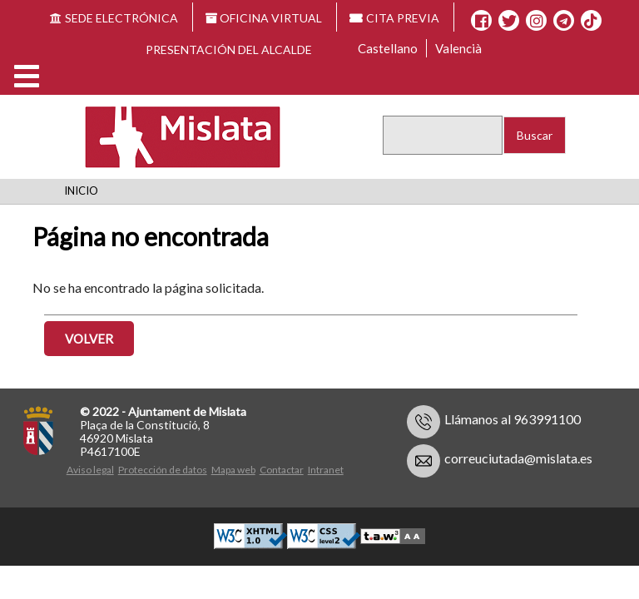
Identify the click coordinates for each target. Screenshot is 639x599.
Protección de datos (162, 469)
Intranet (326, 469)
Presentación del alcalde (229, 49)
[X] (509, 21)
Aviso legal (90, 469)
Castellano (388, 48)
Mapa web (233, 469)
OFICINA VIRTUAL (264, 18)
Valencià (458, 48)
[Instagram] (536, 21)
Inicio (81, 190)
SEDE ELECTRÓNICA (114, 18)
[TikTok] (590, 21)
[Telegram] (564, 21)
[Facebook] (481, 21)
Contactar (282, 469)
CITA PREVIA (394, 18)
